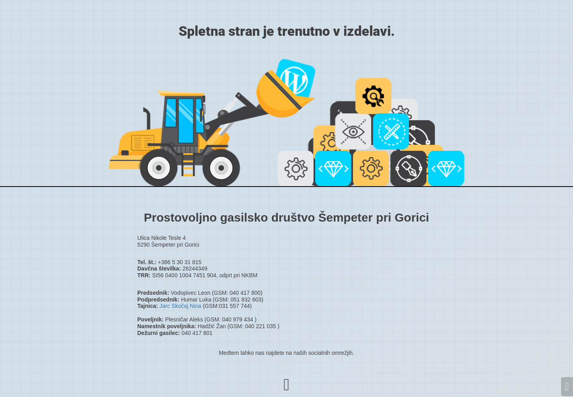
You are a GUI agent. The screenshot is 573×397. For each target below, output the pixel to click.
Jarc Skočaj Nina (180, 306)
